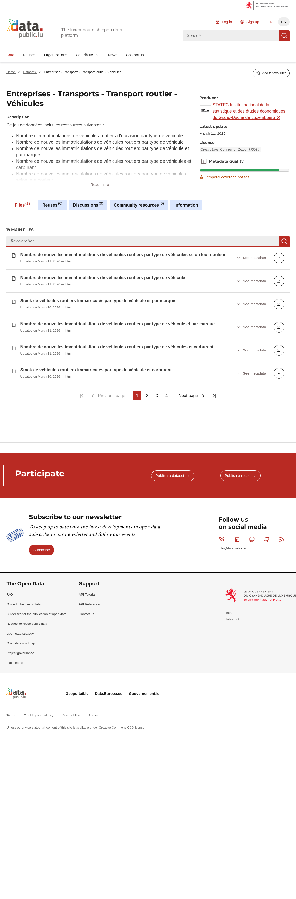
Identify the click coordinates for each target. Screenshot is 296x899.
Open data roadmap (20, 641)
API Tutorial (87, 593)
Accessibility (71, 714)
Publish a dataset (170, 474)
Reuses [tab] (52, 204)
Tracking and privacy (39, 714)
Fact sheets (14, 661)
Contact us (135, 55)
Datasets (30, 72)
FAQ (9, 593)
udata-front (231, 618)
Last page (214, 395)
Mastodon (253, 537)
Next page (188, 395)
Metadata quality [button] (203, 161)
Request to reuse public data (26, 622)
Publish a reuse (237, 474)
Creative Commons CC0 (116, 726)
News (112, 55)
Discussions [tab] (88, 204)
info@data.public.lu (232, 547)
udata (228, 611)
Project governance (20, 651)
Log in (227, 22)
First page (81, 395)
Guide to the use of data (23, 602)
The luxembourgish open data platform (91, 32)
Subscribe (41, 548)
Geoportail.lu (76, 692)
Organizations (55, 55)
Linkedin (238, 537)
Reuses (29, 55)
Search (284, 35)
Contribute (84, 55)
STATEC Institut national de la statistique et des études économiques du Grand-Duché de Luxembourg (249, 111)
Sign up (252, 22)
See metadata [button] (254, 258)
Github (268, 537)
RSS (283, 537)
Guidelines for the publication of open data (36, 612)
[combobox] (231, 35)
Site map (95, 714)
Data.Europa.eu (108, 692)
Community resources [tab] (139, 204)
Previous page (111, 395)
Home (11, 72)
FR (270, 22)
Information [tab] (186, 205)
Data (10, 55)
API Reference (89, 602)
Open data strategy (20, 632)
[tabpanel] (148, 325)
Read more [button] (99, 185)
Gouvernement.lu (144, 692)
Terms (11, 714)
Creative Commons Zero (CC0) (230, 149)
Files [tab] (23, 204)
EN (283, 22)
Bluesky (223, 537)
